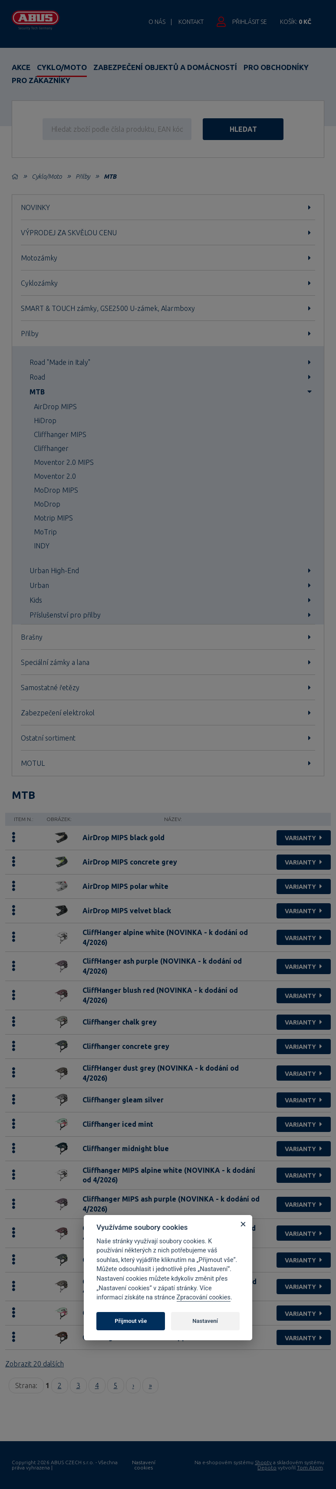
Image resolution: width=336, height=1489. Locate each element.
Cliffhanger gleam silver (123, 1100)
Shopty (263, 1462)
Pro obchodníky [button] (276, 67)
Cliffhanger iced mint (117, 1124)
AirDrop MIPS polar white (125, 886)
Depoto (267, 1467)
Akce (21, 67)
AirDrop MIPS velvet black (126, 911)
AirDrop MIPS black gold (123, 837)
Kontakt (191, 21)
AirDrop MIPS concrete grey (129, 862)
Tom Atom (310, 1467)
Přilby (83, 176)
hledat (249, 129)
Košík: (295, 21)
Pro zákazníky (41, 80)
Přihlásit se (249, 21)
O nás (156, 21)
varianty (304, 838)
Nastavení (205, 1321)
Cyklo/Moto (62, 67)
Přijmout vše (131, 1321)
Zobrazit (34, 1364)
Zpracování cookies (204, 1297)
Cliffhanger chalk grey (119, 1022)
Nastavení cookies (143, 1465)
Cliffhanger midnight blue (125, 1148)
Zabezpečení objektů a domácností (165, 67)
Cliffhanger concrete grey (125, 1046)
